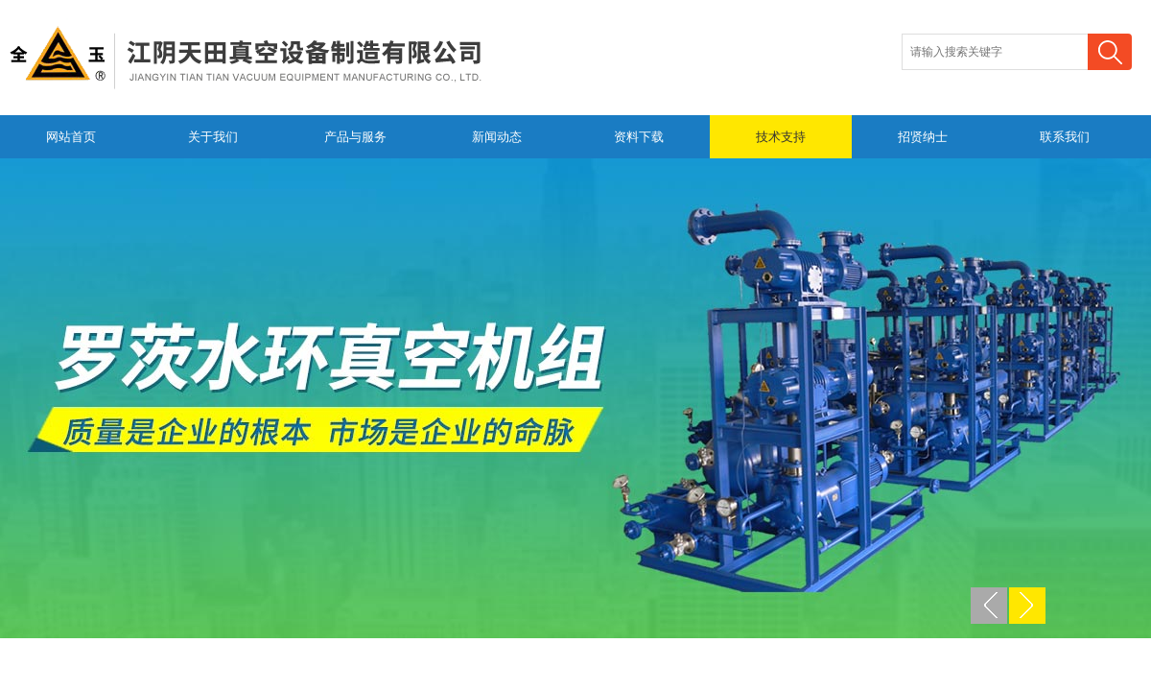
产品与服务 (355, 137)
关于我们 (213, 137)
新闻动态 (497, 137)
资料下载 (639, 137)
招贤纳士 (923, 137)
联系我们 (1065, 137)
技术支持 (781, 137)
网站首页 (71, 137)
